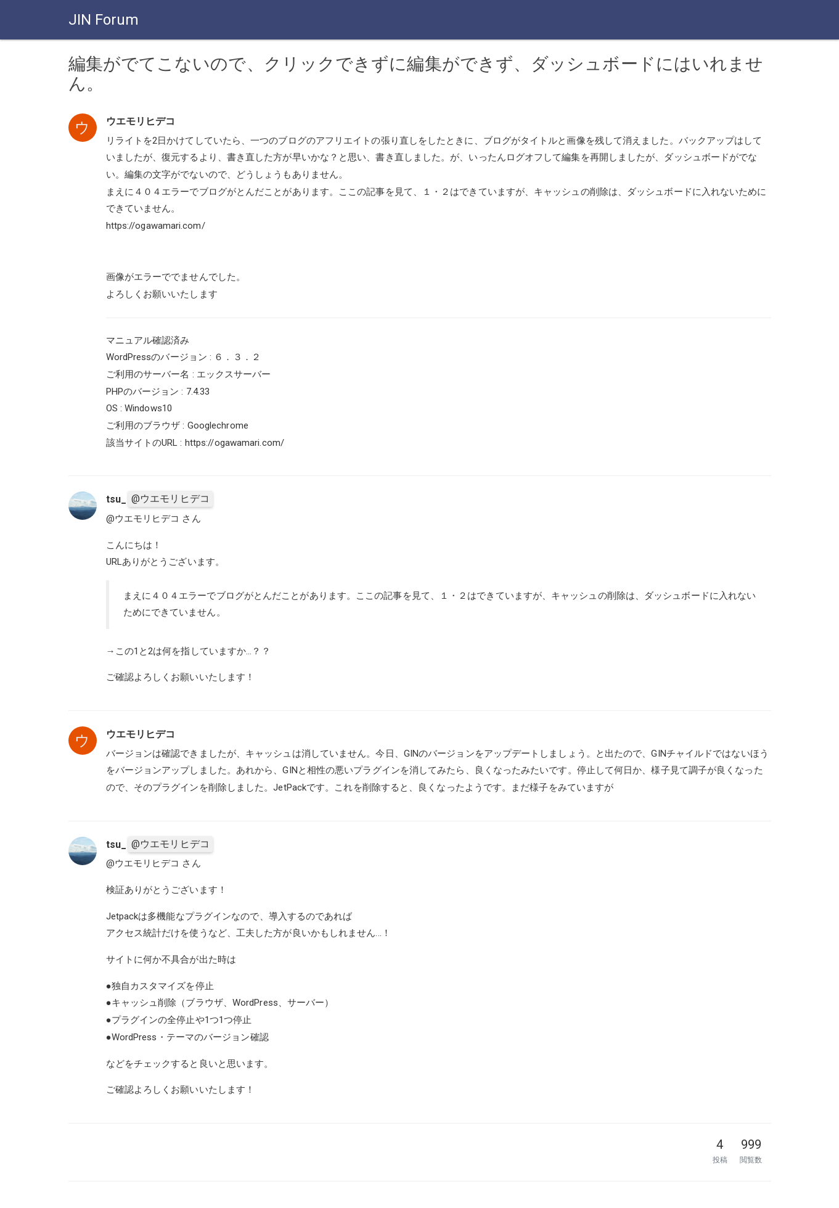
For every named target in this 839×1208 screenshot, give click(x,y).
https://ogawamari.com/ (155, 225)
